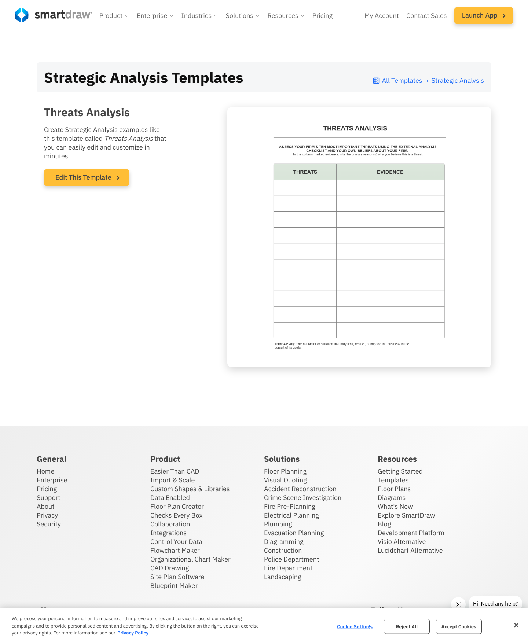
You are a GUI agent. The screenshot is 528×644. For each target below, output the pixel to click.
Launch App (484, 15)
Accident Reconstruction (300, 489)
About (46, 506)
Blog (384, 524)
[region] (264, 626)
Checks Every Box (176, 515)
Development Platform (411, 533)
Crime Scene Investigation (302, 497)
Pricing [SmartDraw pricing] (322, 15)
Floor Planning (285, 471)
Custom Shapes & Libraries (190, 489)
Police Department (291, 559)
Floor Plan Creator (177, 506)
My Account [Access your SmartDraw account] (381, 15)
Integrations (168, 533)
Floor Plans (394, 489)
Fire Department (288, 568)
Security (49, 524)
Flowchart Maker (175, 550)
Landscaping (282, 577)
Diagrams (392, 497)
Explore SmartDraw (406, 515)
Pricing (47, 489)
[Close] (516, 625)
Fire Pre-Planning (289, 506)
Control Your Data (176, 541)
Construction (283, 550)
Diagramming (284, 541)
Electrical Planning (291, 515)
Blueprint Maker (174, 585)
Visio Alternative (402, 541)
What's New (395, 506)
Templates (393, 480)
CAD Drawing (169, 568)
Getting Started (400, 471)
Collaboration (170, 524)
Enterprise (52, 480)
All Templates (397, 80)
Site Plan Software (177, 577)
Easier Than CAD (174, 471)
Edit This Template (83, 177)
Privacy (47, 515)
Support (48, 497)
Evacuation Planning (294, 533)
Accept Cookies (458, 626)
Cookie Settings (355, 626)
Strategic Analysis (458, 80)
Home (45, 471)
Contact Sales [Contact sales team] (426, 15)
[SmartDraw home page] (53, 15)
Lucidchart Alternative (410, 550)
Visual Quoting (285, 480)
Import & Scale (172, 480)
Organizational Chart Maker (190, 559)
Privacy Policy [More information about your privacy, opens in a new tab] (132, 633)
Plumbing (278, 524)
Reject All (407, 626)
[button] (114, 15)
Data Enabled (170, 497)
